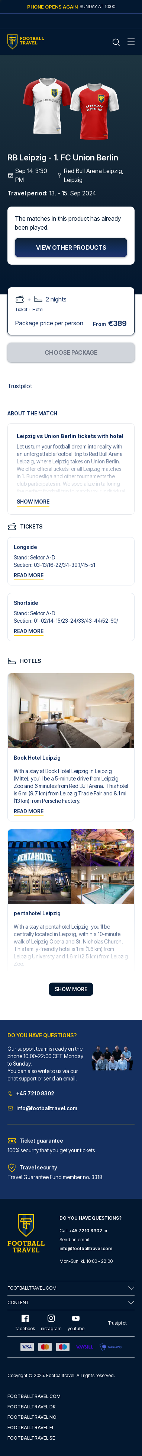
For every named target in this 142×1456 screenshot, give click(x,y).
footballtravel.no (32, 1417)
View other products (71, 247)
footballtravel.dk (31, 1406)
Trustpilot (19, 386)
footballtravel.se (31, 1438)
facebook (25, 1323)
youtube (76, 1323)
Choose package (71, 352)
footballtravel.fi (30, 1427)
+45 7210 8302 (30, 1093)
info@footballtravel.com (42, 1108)
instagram (51, 1323)
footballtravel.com (34, 1396)
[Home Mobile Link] (25, 42)
